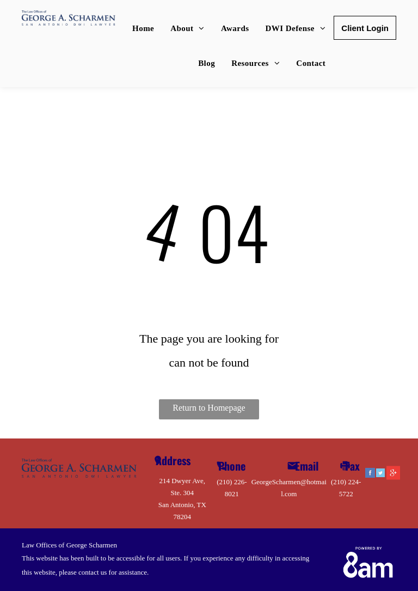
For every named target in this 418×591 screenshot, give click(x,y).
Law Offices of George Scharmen (69, 545)
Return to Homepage (209, 407)
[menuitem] (143, 28)
